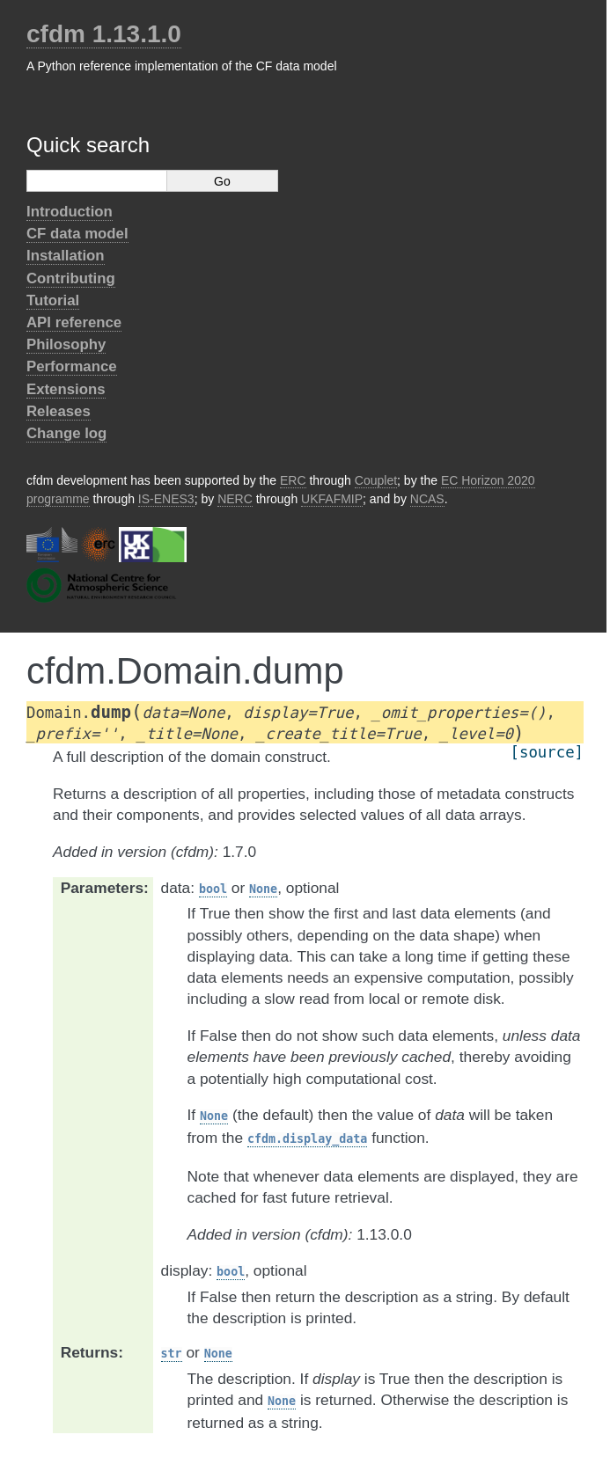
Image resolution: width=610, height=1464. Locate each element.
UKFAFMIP (332, 499)
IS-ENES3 (166, 499)
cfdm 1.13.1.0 (103, 34)
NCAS (427, 499)
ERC (293, 480)
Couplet (376, 480)
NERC (235, 499)
